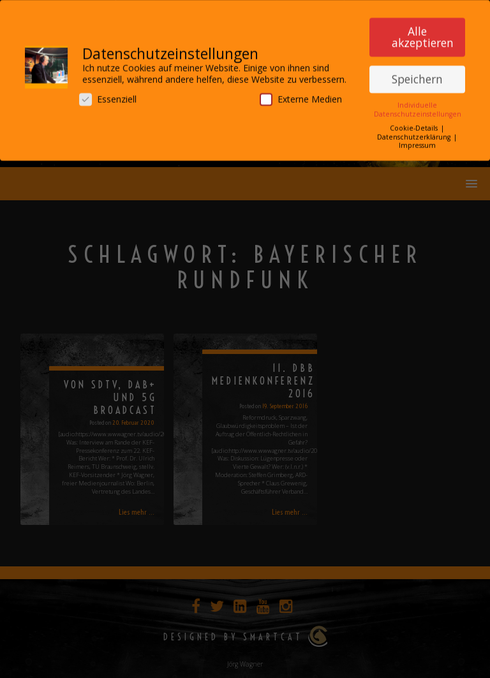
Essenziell (108, 95)
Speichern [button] (417, 74)
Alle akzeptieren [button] (423, 32)
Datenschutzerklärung (414, 132)
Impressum (417, 140)
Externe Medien (301, 95)
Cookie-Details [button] (415, 123)
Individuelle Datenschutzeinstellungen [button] (417, 105)
